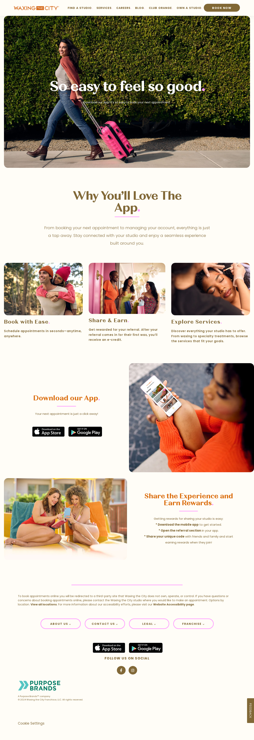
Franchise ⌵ (193, 624)
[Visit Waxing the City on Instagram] (133, 670)
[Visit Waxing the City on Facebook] (121, 670)
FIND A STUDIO (80, 8)
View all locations (44, 604)
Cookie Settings (31, 723)
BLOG (139, 8)
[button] (60, 623)
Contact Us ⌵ (105, 624)
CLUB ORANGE (160, 8)
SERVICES (104, 8)
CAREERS (123, 8)
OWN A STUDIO (189, 8)
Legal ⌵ (149, 624)
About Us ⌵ (60, 624)
